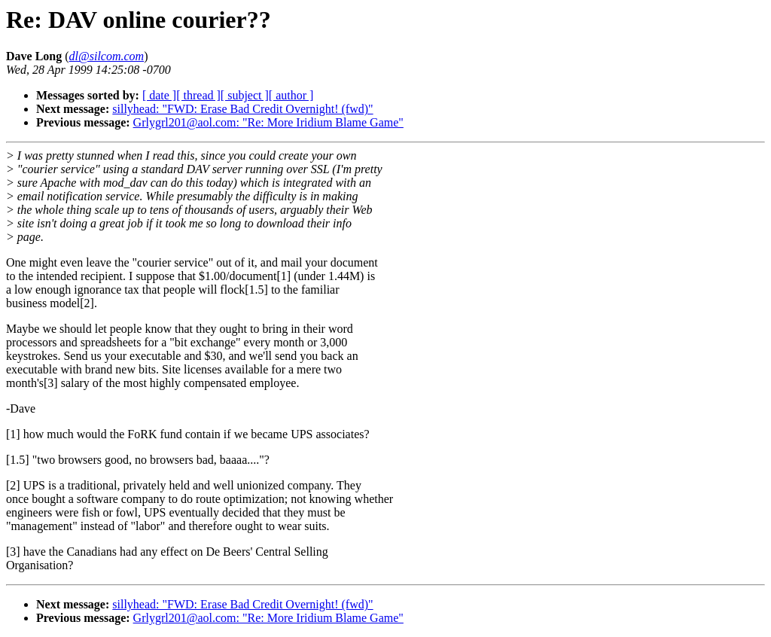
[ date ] (159, 95)
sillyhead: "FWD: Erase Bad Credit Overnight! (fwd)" (242, 108)
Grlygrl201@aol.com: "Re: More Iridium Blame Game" (268, 122)
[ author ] (291, 95)
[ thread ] (198, 95)
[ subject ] (245, 95)
